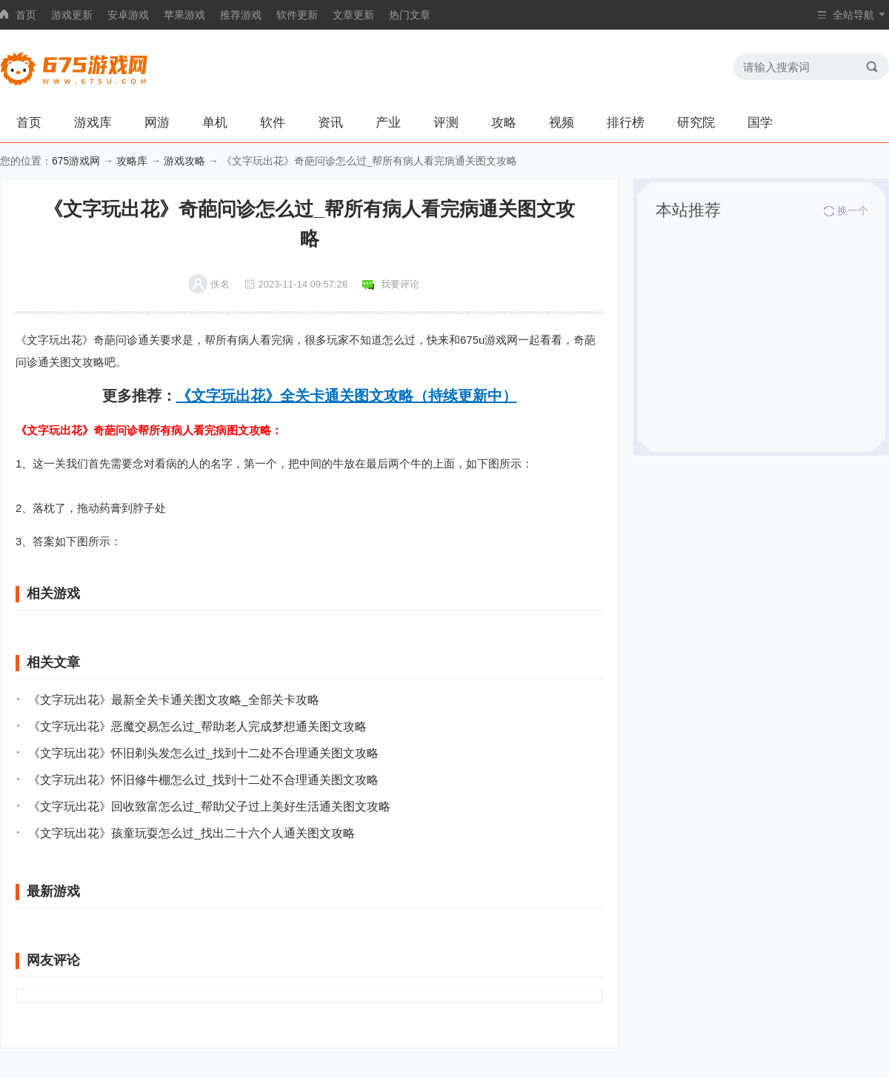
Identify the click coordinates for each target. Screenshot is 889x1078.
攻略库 (131, 161)
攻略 (503, 123)
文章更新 (353, 15)
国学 (760, 123)
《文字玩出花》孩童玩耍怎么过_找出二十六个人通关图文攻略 (191, 833)
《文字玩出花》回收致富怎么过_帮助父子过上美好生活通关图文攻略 (209, 806)
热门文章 (409, 15)
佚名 (220, 284)
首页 (26, 15)
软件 (272, 123)
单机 (214, 123)
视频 (561, 123)
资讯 (330, 123)
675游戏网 (76, 161)
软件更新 (297, 15)
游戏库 (93, 123)
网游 (157, 123)
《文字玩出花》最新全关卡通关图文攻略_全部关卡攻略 (173, 699)
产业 (388, 123)
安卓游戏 (128, 15)
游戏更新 (72, 15)
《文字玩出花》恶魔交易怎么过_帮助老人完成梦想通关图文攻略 (197, 726)
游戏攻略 (184, 161)
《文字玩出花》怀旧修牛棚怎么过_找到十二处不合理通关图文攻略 (203, 779)
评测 (446, 123)
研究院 (696, 123)
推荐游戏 (241, 15)
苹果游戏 (184, 15)
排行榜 (626, 123)
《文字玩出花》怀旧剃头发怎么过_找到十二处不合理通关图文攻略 (203, 753)
